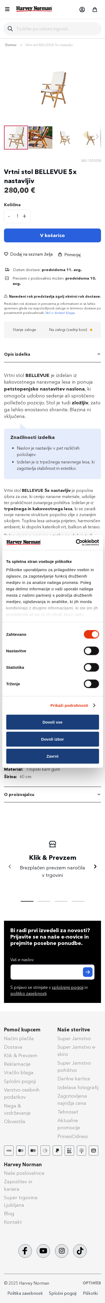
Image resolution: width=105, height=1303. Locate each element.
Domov (10, 45)
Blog (9, 1214)
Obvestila (14, 1121)
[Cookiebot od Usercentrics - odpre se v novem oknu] (75, 542)
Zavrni (52, 756)
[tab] (52, 354)
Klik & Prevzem (20, 1056)
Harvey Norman (23, 1165)
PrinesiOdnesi (72, 1136)
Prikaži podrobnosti (69, 705)
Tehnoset (67, 1112)
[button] (81, 9)
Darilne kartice (73, 1079)
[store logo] (34, 9)
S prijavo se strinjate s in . (49, 990)
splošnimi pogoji (67, 987)
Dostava (13, 1047)
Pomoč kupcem (22, 1030)
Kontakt (13, 1222)
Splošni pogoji (20, 1081)
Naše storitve (73, 1030)
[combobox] (57, 28)
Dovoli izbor (52, 739)
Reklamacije (17, 1064)
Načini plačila (19, 1038)
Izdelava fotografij (77, 1087)
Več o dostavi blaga (60, 313)
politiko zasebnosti (28, 993)
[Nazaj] (10, 867)
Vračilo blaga (18, 1073)
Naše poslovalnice (24, 1173)
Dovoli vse (52, 722)
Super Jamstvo (74, 1038)
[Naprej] (95, 867)
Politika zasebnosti (25, 1293)
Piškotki (90, 1293)
